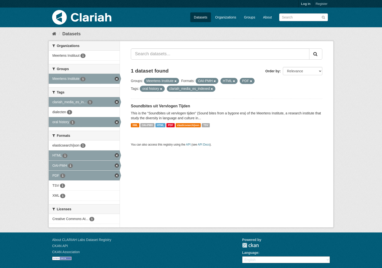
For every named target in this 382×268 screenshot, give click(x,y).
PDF (170, 125)
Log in (306, 4)
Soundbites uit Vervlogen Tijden (160, 106)
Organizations (225, 17)
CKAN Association (66, 252)
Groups (249, 17)
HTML (160, 125)
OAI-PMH (147, 125)
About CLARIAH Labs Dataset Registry (81, 240)
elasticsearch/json (188, 125)
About (267, 17)
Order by (272, 71)
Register (321, 4)
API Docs (204, 144)
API (188, 144)
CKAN (250, 245)
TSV (205, 125)
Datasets (200, 17)
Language (250, 253)
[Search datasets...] (220, 54)
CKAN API (60, 246)
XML (135, 125)
